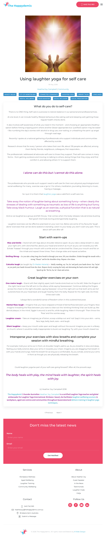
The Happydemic (15, 394)
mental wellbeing (27, 98)
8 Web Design (79, 532)
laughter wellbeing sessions (84, 397)
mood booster (44, 98)
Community (63, 89)
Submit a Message (27, 516)
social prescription (79, 98)
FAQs (79, 493)
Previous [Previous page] (49, 413)
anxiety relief (10, 94)
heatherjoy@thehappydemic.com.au (27, 510)
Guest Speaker (78, 480)
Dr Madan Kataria (40, 264)
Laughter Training (27, 483)
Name (9, 433)
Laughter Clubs (79, 490)
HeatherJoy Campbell (47, 89)
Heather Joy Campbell (50, 394)
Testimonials (79, 487)
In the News (78, 483)
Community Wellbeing (27, 487)
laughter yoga (68, 94)
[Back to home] (17, 4)
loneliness (97, 94)
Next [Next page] (59, 413)
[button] (101, 4)
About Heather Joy (78, 477)
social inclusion (60, 98)
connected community (49, 94)
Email (9, 444)
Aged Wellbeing (27, 480)
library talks (83, 94)
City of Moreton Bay (28, 94)
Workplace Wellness (27, 477)
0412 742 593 (87, 4)
